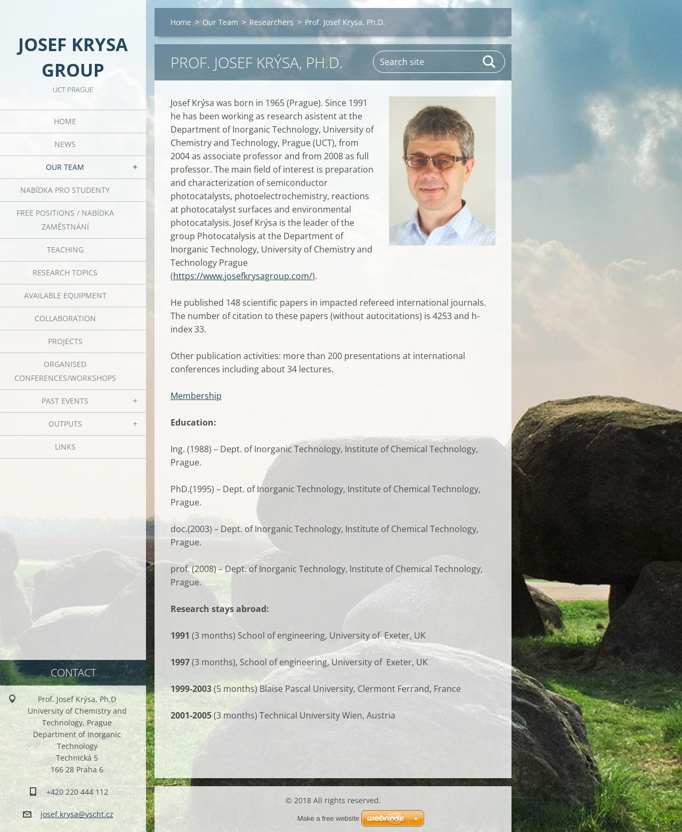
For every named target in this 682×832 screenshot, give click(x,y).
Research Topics (65, 272)
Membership (196, 396)
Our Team (65, 167)
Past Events (65, 401)
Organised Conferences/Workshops (65, 371)
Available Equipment (65, 295)
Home (65, 121)
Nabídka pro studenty (65, 190)
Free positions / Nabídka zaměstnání (65, 220)
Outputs (65, 424)
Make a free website (328, 818)
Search (490, 62)
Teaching (65, 249)
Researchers (271, 22)
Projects (65, 341)
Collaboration (65, 318)
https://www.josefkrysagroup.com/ (242, 276)
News (65, 144)
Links (65, 447)
